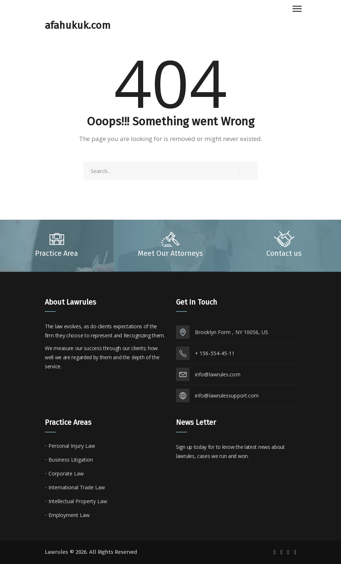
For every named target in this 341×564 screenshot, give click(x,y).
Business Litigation (70, 459)
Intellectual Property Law (77, 501)
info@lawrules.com (217, 374)
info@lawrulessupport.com (227, 395)
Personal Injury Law (71, 445)
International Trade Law (76, 487)
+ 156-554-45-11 (215, 353)
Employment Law (69, 515)
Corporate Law (66, 473)
